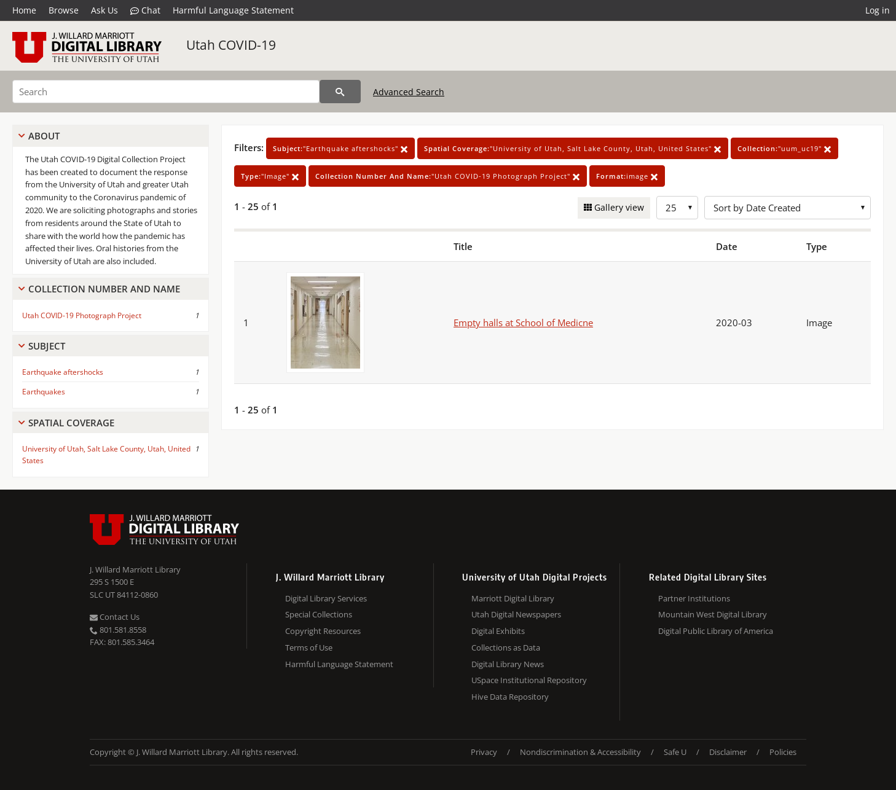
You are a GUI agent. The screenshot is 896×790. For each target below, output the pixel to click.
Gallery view (618, 207)
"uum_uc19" (784, 148)
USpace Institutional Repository (529, 680)
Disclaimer (728, 751)
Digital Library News (507, 664)
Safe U (675, 751)
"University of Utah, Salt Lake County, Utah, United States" (572, 148)
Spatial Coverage (71, 423)
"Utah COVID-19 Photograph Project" (447, 176)
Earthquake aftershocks (62, 372)
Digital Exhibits (498, 630)
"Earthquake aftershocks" (340, 148)
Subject (46, 346)
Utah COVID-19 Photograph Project (81, 315)
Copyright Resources (323, 630)
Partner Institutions (694, 598)
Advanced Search (408, 92)
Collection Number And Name (104, 289)
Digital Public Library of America (715, 630)
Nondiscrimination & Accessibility (580, 751)
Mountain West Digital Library (712, 614)
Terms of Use (308, 647)
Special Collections (318, 614)
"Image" (270, 176)
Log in (877, 10)
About (44, 136)
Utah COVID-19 (231, 44)
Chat (145, 10)
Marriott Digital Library (512, 598)
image (627, 176)
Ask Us (104, 10)
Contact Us (115, 616)
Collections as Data (505, 647)
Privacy (484, 751)
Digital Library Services (326, 598)
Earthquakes (43, 391)
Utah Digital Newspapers (516, 614)
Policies (782, 751)
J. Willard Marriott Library (135, 569)
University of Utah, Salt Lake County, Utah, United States (106, 455)
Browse (64, 10)
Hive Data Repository (510, 696)
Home (24, 10)
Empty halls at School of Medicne (523, 322)
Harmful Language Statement (233, 10)
